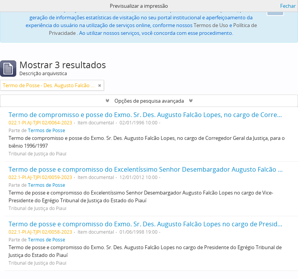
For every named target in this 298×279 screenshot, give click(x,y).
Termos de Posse (46, 130)
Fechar (288, 5)
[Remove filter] (99, 85)
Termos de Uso (211, 25)
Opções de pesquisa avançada (149, 100)
